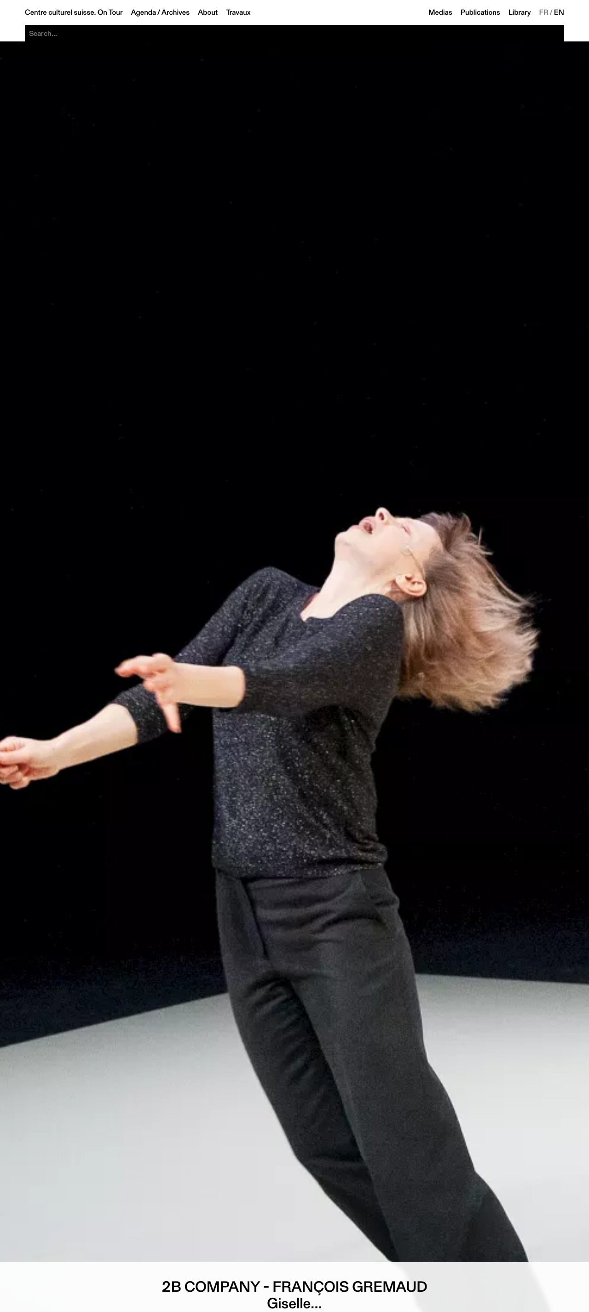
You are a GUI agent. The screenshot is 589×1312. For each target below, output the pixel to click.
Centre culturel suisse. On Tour (73, 12)
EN (559, 12)
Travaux (238, 12)
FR (544, 12)
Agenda (143, 12)
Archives (176, 12)
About (208, 12)
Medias (440, 12)
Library (519, 12)
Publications (480, 12)
